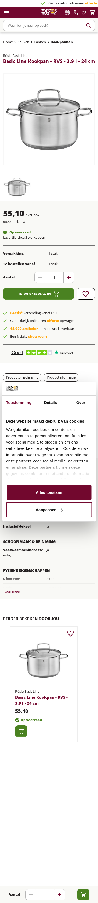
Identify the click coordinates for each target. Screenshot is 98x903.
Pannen (40, 42)
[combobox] (49, 25)
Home (8, 42)
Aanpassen (49, 509)
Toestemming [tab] (19, 402)
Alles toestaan (49, 492)
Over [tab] (80, 402)
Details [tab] (50, 402)
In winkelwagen (39, 294)
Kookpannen (62, 42)
